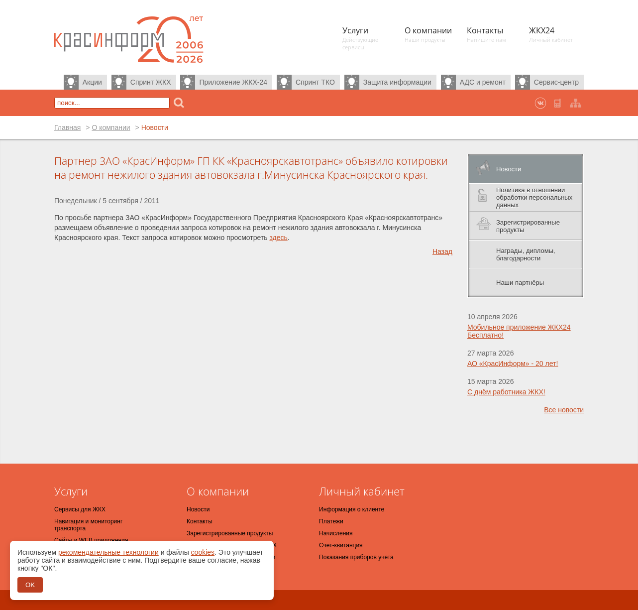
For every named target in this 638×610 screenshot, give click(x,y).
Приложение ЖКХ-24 (233, 82)
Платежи (331, 521)
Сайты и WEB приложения (91, 540)
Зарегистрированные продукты (528, 226)
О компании (111, 127)
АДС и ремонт (483, 82)
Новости (508, 169)
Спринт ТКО (315, 82)
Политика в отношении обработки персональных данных (534, 197)
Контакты (200, 521)
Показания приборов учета (356, 557)
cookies (202, 552)
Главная (67, 127)
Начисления (336, 533)
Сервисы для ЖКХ (80, 509)
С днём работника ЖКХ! (506, 392)
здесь (278, 238)
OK (30, 585)
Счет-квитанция (341, 545)
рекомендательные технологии (108, 552)
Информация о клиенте (351, 509)
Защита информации (397, 82)
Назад (442, 251)
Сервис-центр (556, 82)
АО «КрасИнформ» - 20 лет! (512, 363)
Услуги (71, 491)
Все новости (564, 410)
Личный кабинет (362, 491)
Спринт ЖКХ (150, 82)
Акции (92, 82)
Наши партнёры (520, 282)
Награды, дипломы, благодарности (525, 254)
